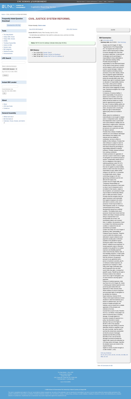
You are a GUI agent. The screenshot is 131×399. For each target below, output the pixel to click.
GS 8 (109, 355)
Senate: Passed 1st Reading (52, 54)
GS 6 (106, 355)
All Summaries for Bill (106, 365)
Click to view (42, 25)
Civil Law (103, 353)
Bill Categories (7, 49)
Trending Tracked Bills (10, 43)
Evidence (108, 353)
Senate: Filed (47, 52)
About (5, 104)
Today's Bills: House (9, 37)
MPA (105, 1)
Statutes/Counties (8, 51)
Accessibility (67, 381)
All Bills (6, 41)
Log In (62, 381)
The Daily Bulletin (8, 34)
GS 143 (106, 356)
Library (100, 1)
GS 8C (113, 355)
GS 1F (102, 355)
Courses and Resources (91, 1)
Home (3, 14)
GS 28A (118, 355)
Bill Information (8, 119)
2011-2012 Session (72, 29)
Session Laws (7, 47)
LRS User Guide (8, 106)
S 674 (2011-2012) (108, 40)
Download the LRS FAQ (13, 25)
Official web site (8, 116)
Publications (111, 1)
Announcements (8, 53)
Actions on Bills (8, 45)
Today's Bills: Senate (9, 39)
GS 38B (123, 355)
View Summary (122, 42)
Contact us (6, 108)
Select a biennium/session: (9, 66)
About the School (81, 1)
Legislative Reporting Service (43, 7)
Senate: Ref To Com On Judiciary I (54, 56)
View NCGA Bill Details (36, 29)
